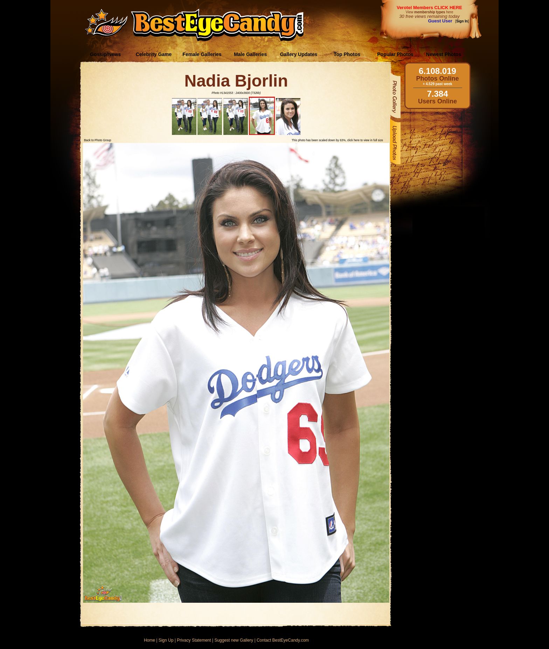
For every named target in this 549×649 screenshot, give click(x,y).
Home (149, 640)
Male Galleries (250, 54)
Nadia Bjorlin (236, 80)
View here (429, 12)
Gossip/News (105, 54)
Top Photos (347, 54)
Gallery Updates (299, 54)
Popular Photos (395, 54)
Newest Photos (443, 54)
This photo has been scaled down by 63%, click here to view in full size (337, 140)
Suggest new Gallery (233, 640)
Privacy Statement (194, 640)
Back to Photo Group (97, 140)
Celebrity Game (154, 54)
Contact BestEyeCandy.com (283, 640)
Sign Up (166, 640)
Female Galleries (201, 54)
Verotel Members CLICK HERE (429, 7)
